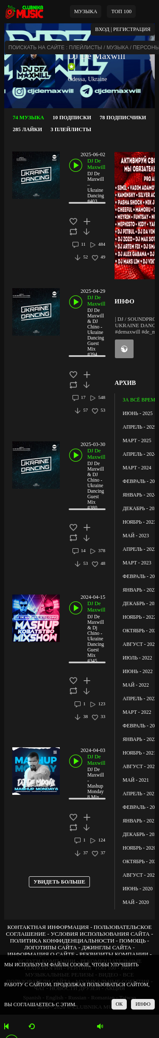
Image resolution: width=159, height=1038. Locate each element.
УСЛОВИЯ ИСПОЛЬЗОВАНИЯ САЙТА (100, 934)
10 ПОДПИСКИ (72, 118)
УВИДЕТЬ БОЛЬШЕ (59, 882)
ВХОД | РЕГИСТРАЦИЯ (123, 29)
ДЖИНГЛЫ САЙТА (106, 947)
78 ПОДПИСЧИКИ (123, 118)
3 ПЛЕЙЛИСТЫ (70, 129)
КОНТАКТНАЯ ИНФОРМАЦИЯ (48, 927)
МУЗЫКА (86, 11)
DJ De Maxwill (97, 55)
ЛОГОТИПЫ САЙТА (50, 947)
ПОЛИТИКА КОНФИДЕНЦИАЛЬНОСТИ (62, 940)
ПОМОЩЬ (132, 940)
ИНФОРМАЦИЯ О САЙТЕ (41, 954)
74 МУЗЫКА (28, 118)
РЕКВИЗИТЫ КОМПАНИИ (113, 954)
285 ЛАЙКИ (27, 129)
